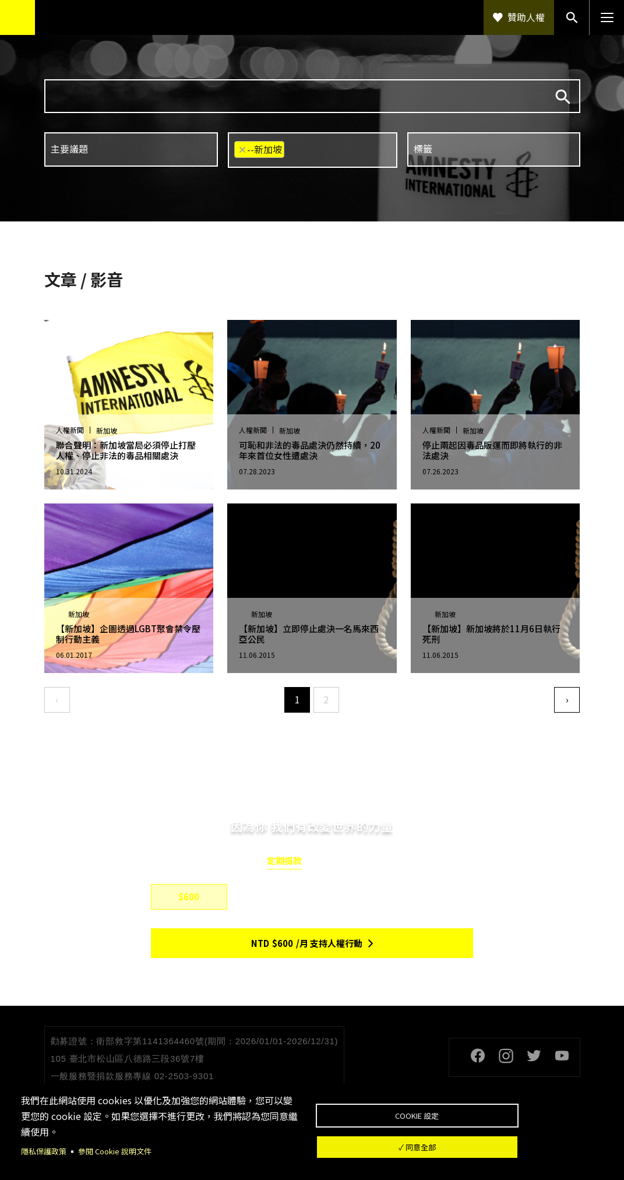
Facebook (478, 1056)
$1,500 (353, 896)
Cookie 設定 (458, 1112)
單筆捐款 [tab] (340, 860)
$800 (270, 896)
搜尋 (562, 96)
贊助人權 (526, 17)
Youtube (562, 1056)
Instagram (506, 1056)
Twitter (534, 1056)
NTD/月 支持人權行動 (306, 943)
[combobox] (131, 149)
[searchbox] (130, 149)
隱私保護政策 (45, 1151)
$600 (188, 896)
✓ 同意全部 (458, 1150)
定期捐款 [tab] (284, 860)
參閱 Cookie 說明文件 (121, 1151)
